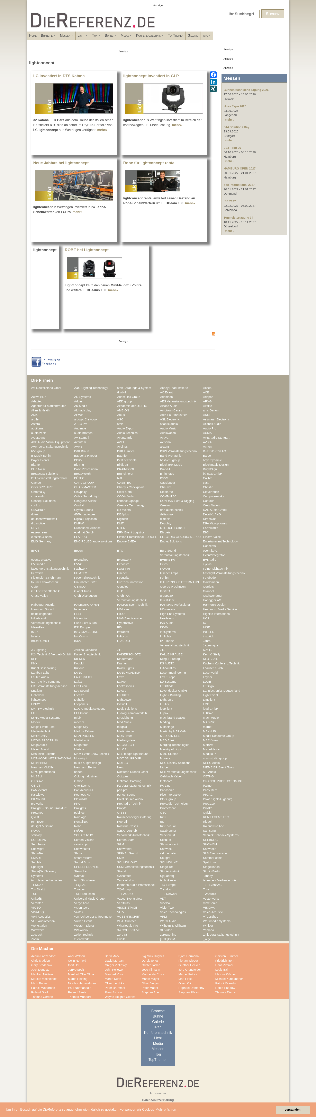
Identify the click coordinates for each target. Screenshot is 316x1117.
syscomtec (124, 876)
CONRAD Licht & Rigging (177, 501)
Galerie (254, 35)
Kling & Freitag (170, 659)
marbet (208, 726)
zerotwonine (168, 934)
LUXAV (208, 713)
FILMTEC (80, 573)
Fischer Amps (169, 573)
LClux (78, 681)
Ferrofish (37, 573)
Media (169, 37)
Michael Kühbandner (229, 978)
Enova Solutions (171, 541)
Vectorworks (211, 898)
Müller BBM (39, 763)
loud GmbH (210, 708)
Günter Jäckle (151, 965)
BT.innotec (167, 473)
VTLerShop (210, 916)
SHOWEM (210, 844)
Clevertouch (211, 492)
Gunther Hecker (189, 965)
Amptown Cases (171, 410)
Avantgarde (125, 437)
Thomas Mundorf (79, 996)
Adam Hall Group (128, 397)
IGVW (164, 627)
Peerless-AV (82, 794)
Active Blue (38, 397)
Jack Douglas (40, 969)
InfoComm (81, 636)
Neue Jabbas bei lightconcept (61, 163)
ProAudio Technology (174, 803)
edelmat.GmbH (84, 532)
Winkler (208, 925)
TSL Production (84, 894)
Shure (78, 853)
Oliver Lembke (114, 983)
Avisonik (165, 442)
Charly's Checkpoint (130, 487)
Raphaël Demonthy (191, 987)
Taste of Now (126, 880)
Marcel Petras (188, 974)
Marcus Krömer (225, 974)
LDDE (207, 681)
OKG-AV (37, 781)
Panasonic (167, 790)
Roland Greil (39, 992)
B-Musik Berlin (41, 455)
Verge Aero (81, 903)
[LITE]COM (167, 939)
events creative (41, 559)
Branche (57, 37)
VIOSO (36, 907)
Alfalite (207, 406)
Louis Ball (221, 969)
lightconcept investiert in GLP (151, 76)
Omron (78, 781)
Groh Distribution (85, 595)
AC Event (166, 392)
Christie (208, 487)
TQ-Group (124, 889)
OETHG (208, 776)
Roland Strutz (77, 992)
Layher (207, 677)
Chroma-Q (38, 492)
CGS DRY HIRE (42, 487)
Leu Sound (81, 690)
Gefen (35, 586)
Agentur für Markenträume (48, 406)
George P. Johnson (173, 586)
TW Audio (209, 894)
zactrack (37, 934)
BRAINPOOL (126, 469)
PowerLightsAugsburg (218, 799)
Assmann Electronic (216, 419)
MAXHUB (209, 731)
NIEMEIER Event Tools (218, 767)
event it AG (210, 550)
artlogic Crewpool (86, 419)
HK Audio (80, 618)
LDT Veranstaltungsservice (49, 686)
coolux (35, 505)
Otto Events (82, 785)
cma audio (38, 496)
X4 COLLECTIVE (129, 930)
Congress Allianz (85, 501)
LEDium (36, 690)
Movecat (166, 758)
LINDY (35, 704)
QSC (163, 812)
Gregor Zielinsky (116, 965)
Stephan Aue (150, 992)
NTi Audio (209, 772)
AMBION (123, 410)
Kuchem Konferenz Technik (221, 663)
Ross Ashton (113, 992)
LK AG (164, 704)
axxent (164, 446)
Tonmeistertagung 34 (238, 217)
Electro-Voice (212, 537)
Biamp (35, 464)
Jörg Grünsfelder (190, 969)
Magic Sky (81, 726)
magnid (122, 726)
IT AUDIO (123, 641)
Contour (208, 501)
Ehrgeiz (165, 532)
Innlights (165, 636)
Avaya (164, 437)
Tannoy (208, 876)
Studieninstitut (169, 871)
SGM (120, 844)
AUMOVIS (38, 437)
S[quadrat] (167, 876)
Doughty (165, 523)
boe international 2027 (239, 184)
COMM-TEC (168, 496)
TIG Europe (168, 885)
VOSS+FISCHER (129, 916)
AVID (120, 442)
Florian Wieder (188, 960)
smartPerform (83, 857)
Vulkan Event (83, 921)
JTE (120, 650)
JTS (162, 650)
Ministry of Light (170, 749)
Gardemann (211, 582)
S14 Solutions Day (237, 127)
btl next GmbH (212, 473)
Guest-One (167, 600)
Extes (164, 564)
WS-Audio (81, 930)
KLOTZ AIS (210, 659)
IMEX (35, 632)
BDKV (78, 460)
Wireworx (37, 930)
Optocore (166, 781)
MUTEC (122, 763)
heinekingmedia (41, 614)
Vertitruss (123, 903)
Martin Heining (78, 978)
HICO (121, 614)
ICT (205, 623)
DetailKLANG (212, 514)
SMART (36, 857)
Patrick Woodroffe (43, 987)
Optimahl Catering (129, 781)
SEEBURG (210, 839)
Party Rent (210, 790)
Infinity (35, 636)
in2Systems (168, 632)
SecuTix (165, 839)
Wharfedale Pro (127, 925)
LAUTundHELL (84, 677)
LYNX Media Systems (45, 717)
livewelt (122, 704)
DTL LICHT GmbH (172, 528)
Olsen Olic (185, 983)
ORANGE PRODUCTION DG (223, 781)
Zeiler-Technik (83, 934)
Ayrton (207, 446)
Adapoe (208, 397)
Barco (207, 455)
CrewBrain (38, 510)
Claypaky (80, 492)
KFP (34, 659)
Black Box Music (171, 464)
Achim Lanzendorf (43, 956)
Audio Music (168, 428)
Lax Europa (167, 677)
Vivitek (78, 912)
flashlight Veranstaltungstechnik (224, 573)
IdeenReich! (39, 627)
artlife (35, 419)
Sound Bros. (82, 862)
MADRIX (209, 722)
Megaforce (81, 745)
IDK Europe (82, 627)
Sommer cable (213, 857)
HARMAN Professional (175, 604)
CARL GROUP (84, 482)
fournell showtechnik (44, 582)
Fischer (122, 573)
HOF (206, 618)
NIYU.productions (43, 772)
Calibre (208, 478)
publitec (79, 812)
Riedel (207, 821)
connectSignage (128, 501)
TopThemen (230, 35)
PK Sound (38, 799)
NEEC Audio (211, 763)
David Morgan (114, 960)
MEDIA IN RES (170, 736)
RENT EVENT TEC (216, 817)
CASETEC (124, 482)
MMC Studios (169, 754)
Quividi (207, 812)
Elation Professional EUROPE (137, 537)
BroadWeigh (82, 473)
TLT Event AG (212, 885)
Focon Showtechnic (87, 577)
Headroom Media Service (220, 609)
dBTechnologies (85, 514)
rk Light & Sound (42, 826)
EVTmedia (38, 564)
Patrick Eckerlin (225, 983)
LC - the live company (45, 681)
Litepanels (81, 704)
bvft (119, 478)
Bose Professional (86, 469)
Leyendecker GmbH (173, 690)
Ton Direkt (38, 889)
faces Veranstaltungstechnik (50, 568)
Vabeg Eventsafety (129, 898)
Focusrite (123, 577)
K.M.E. (207, 650)
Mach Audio (211, 717)
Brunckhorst (125, 473)
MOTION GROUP (129, 758)
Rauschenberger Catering (134, 817)
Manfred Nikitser (42, 974)
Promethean (168, 808)
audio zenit (38, 433)
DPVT (35, 528)
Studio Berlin (211, 871)
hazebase (80, 609)
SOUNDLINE (169, 862)
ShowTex (37, 853)
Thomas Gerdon (42, 996)
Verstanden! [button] (293, 1109)
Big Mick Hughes (153, 956)
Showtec (166, 848)
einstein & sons (41, 537)
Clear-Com (124, 492)
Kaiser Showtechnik (87, 654)
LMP (206, 704)
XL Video (166, 930)
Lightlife (79, 699)
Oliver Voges (150, 983)
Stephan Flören (189, 992)
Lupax (164, 713)
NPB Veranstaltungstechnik (178, 772)
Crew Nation (211, 505)
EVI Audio (209, 559)
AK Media (80, 406)
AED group (124, 401)
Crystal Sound (83, 510)
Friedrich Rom (224, 960)
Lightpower (124, 699)
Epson (78, 550)
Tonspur (79, 889)
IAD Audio (166, 623)
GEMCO (80, 586)
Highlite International (217, 614)
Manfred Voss (114, 974)
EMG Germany (41, 541)
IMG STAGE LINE (86, 632)
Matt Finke (186, 978)
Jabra (207, 641)
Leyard (121, 690)
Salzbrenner (168, 830)
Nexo (120, 767)
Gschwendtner (213, 595)
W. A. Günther (126, 921)
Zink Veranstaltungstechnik (221, 934)
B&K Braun (81, 451)
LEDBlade (167, 686)
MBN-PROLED (84, 736)
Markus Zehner (84, 731)
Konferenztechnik (200, 37)
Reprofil (122, 821)
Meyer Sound (40, 749)
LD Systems (168, 681)
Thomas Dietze (225, 992)
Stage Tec (166, 867)
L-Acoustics (168, 668)
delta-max (166, 514)
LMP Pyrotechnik (42, 708)
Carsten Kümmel (226, 956)
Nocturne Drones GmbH (133, 772)
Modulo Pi (209, 754)
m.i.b (77, 717)
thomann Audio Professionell (136, 885)
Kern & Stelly (211, 654)
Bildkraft (122, 464)
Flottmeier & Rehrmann (46, 577)
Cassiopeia (167, 482)
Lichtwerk (37, 695)
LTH (34, 713)
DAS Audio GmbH (215, 510)
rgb (162, 821)
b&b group (38, 451)
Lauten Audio (40, 677)
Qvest (35, 817)
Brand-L (165, 469)
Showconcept (169, 844)
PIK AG (208, 794)
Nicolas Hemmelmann (83, 983)
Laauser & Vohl (213, 668)
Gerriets (208, 586)
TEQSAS (80, 885)
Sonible (36, 862)
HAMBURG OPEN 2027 (240, 168)
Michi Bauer (39, 983)
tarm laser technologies (46, 880)
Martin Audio (125, 731)
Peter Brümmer (115, 987)
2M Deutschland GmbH (47, 388)
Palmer (208, 785)
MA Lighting (125, 717)
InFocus (122, 636)
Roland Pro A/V (213, 826)
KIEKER (79, 659)
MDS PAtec (125, 736)
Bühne (147, 37)
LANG (78, 672)
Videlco (165, 903)
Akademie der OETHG (132, 406)
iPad (158, 1027)
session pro (82, 844)
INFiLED (209, 632)
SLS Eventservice (215, 853)
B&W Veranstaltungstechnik (178, 451)
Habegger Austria (43, 604)
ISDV (77, 641)
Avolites (122, 446)
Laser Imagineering (173, 672)
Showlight (37, 848)
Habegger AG (212, 600)
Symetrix (37, 876)
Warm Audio (168, 921)
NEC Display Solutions (175, 763)
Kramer (122, 663)
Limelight (209, 699)
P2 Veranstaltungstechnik (134, 785)
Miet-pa (79, 749)
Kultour (79, 668)
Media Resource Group (218, 736)
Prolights (80, 808)
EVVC (78, 564)
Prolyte (122, 808)
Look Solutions (127, 708)
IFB (119, 627)
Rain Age (80, 817)
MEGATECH (125, 745)
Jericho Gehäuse (85, 650)
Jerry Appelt (76, 969)
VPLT (164, 916)
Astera (35, 424)
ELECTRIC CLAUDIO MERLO (180, 537)
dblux (34, 514)
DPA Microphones (215, 523)
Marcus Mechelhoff (44, 978)
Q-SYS (122, 812)
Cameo (36, 482)
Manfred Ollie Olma (81, 974)
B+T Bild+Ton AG (214, 451)
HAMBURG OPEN (86, 604)
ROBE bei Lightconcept (87, 250)
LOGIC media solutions (89, 708)
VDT (163, 898)
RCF (163, 817)
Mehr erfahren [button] (165, 1109)
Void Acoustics (41, 916)
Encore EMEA (126, 541)
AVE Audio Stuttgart (216, 437)
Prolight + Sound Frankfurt (48, 808)
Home (33, 35)
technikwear (168, 880)
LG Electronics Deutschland (221, 690)
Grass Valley (39, 595)
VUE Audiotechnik (43, 921)
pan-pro (122, 790)
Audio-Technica (127, 433)
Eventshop (81, 559)
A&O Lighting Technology (91, 388)
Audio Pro (209, 428)
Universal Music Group (89, 898)
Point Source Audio (130, 799)
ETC (120, 550)
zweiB (121, 939)
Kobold (79, 663)
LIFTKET (123, 695)
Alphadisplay (82, 410)
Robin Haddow (225, 987)
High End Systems (172, 614)
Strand (121, 871)
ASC (120, 419)
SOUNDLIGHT (127, 862)
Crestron (166, 505)
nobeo (78, 772)
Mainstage (167, 726)
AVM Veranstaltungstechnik (49, 446)
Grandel (208, 591)
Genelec (122, 586)
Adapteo (37, 401)
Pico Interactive (170, 794)
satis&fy (36, 835)
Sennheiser (38, 844)
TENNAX (37, 885)
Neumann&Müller (43, 767)
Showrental (124, 848)
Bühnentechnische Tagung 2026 (246, 89)
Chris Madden (40, 960)
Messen (82, 37)
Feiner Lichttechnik (215, 568)
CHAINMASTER (85, 487)
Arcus (121, 415)
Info (277, 37)
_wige (207, 939)
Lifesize (79, 695)
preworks (37, 803)
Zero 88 (122, 934)
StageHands (211, 867)
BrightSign (210, 469)
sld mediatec (168, 853)
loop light (166, 708)
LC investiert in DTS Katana (59, 76)
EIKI (206, 532)
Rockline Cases (127, 826)
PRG (77, 803)
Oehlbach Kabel (171, 776)
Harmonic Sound (42, 609)
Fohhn (164, 577)
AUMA (207, 433)
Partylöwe (38, 794)
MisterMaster (211, 749)
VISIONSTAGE (127, 907)
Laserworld (210, 672)
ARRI (206, 415)
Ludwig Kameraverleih (132, 713)
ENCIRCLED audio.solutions (93, 541)
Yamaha (208, 930)
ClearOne (166, 492)
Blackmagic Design (216, 464)
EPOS (35, 550)
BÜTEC (79, 478)
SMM (120, 857)
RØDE (78, 830)
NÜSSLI (36, 776)
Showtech (209, 848)
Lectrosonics (125, 686)
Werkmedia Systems (217, 921)
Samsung (209, 830)
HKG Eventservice (129, 618)
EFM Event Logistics (131, 532)
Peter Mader (150, 987)
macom (79, 722)
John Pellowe (114, 969)
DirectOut (209, 519)
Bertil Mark (112, 956)
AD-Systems (82, 397)
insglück (208, 636)
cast (206, 482)
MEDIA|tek (167, 740)
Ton (126, 37)
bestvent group (170, 460)
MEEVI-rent (211, 740)
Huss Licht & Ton (85, 623)
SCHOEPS (38, 839)
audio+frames (83, 433)
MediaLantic (82, 740)
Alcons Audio (169, 406)
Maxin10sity (39, 736)
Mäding (165, 722)
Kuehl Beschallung (43, 668)
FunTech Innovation (130, 582)
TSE (34, 894)
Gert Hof (74, 965)
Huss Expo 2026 (235, 106)
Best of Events (127, 460)
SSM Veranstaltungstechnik (135, 867)
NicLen (165, 767)
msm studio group (215, 758)
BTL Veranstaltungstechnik (49, 478)
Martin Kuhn (113, 978)
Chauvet (165, 487)
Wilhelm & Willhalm (173, 925)
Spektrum (209, 862)
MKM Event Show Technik (91, 754)
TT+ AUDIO (125, 894)
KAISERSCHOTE (129, 654)
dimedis (165, 519)
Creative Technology (130, 505)
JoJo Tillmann (151, 969)
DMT (120, 523)
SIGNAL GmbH (127, 853)
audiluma (37, 428)
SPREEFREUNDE (86, 867)
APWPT (79, 415)
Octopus (122, 776)
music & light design (87, 763)
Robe (77, 826)
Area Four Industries (173, 415)
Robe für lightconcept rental (149, 163)
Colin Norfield (77, 960)
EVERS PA (167, 559)
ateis (120, 424)
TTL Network (168, 894)
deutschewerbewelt (44, 519)
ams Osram (211, 410)
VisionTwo (167, 907)
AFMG (207, 401)
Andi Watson (76, 956)
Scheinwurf (167, 835)
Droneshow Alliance (87, 528)
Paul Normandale (79, 987)
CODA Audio (125, 496)
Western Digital (84, 925)
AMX (34, 415)
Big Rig (79, 464)
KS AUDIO (167, 663)
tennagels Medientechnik (219, 880)
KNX (34, 663)
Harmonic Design (214, 604)
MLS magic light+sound (132, 754)
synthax (79, 876)
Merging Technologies (174, 745)
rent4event (38, 821)
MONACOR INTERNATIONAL (51, 758)
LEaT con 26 (232, 147)
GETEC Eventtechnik (45, 591)
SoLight (165, 857)
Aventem (80, 442)
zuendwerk (81, 939)
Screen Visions (84, 839)
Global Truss (82, 591)
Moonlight (80, 758)
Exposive (123, 564)
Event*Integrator (214, 555)
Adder (78, 401)
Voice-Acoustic (213, 912)
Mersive (208, 745)
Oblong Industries (86, 776)
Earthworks (210, 528)
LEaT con (80, 686)
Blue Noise (38, 469)
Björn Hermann (189, 956)
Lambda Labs (40, 672)
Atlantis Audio (212, 424)
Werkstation (39, 925)
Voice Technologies (173, 912)
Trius (206, 889)
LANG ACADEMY (129, 672)
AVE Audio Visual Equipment (50, 442)
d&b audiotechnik (171, 510)
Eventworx (124, 559)
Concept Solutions (43, 501)
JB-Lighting (38, 650)
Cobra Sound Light (86, 496)
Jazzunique (210, 645)
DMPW (79, 523)
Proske (208, 808)
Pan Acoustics (83, 790)
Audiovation (168, 433)
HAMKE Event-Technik (132, 604)
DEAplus (123, 514)
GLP (120, 591)
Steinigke (80, 871)
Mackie (36, 722)
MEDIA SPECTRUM (44, 740)
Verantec (37, 903)
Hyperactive (125, 623)
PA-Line (165, 785)
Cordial (79, 505)
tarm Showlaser (84, 880)
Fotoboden (210, 577)
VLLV (120, 912)
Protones (37, 812)
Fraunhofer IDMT (85, 582)
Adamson (166, 397)
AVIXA (207, 442)
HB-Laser (123, 609)
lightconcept (39, 699)
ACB (206, 392)
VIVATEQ (37, 912)
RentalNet (81, 821)
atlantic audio (169, 424)
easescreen (39, 532)
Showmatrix (82, 848)
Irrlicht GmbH (40, 641)
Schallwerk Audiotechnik (133, 835)
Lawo (120, 677)
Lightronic (166, 699)
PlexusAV (80, 799)
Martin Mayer (150, 978)
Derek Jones (150, 960)
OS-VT (35, 785)
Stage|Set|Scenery (43, 871)
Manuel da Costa (153, 974)
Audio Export (125, 428)
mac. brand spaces (173, 717)
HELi (77, 614)
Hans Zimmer (224, 965)
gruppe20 (166, 595)
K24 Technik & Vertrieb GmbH (51, 654)
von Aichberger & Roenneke (93, 916)
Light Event (210, 695)
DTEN (121, 528)
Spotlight (37, 867)
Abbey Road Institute (174, 388)
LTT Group (81, 713)
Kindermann (125, 659)
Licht (105, 37)
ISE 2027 (230, 201)
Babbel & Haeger (85, 455)
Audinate (80, 428)
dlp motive (38, 523)
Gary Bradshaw (41, 965)
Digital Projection (85, 519)
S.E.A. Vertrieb (127, 830)
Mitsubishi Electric (43, 754)
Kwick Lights (125, 668)
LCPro (121, 681)
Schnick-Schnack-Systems (221, 835)
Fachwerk (80, 568)
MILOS (122, 749)
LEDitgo (208, 686)
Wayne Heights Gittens (120, 996)
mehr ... (230, 119)
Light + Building (170, 695)
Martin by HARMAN (173, 731)
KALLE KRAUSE (171, 654)
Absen (207, 388)
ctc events (124, 510)
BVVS (164, 478)
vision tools (81, 907)
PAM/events (39, 790)
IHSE (206, 627)
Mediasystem (126, 740)
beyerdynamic (212, 460)
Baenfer (122, 455)
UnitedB (36, 898)
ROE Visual (168, 826)
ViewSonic (210, 903)
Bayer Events (40, 460)
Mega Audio (39, 745)
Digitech (122, 519)
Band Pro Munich (171, 455)
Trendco (165, 889)
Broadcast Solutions (44, 473)
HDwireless (167, 609)
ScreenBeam (126, 839)
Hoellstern (167, 618)
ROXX (35, 830)
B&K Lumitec (126, 451)
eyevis (207, 564)
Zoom (35, 939)
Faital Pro (123, 568)
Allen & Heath (40, 410)
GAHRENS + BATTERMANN (179, 582)
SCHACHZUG (83, 835)
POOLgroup (168, 799)
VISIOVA (209, 907)
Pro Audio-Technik (129, 803)
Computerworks (213, 496)
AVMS (78, 446)
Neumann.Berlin (85, 767)
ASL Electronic (170, 419)
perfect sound (126, 794)
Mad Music (124, 722)
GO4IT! (165, 591)
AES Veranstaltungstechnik (178, 401)
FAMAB (165, 568)
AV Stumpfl (81, 437)
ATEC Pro (81, 424)
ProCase (209, 803)
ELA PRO (80, 537)
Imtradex (123, 632)
